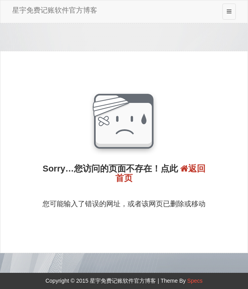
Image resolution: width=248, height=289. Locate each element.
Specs (195, 281)
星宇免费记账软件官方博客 (54, 10)
